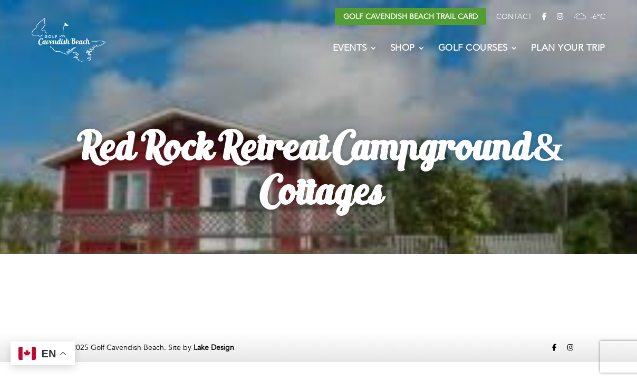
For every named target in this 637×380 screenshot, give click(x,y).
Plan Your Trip (568, 49)
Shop (402, 49)
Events (350, 49)
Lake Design (214, 348)
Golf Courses (473, 49)
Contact (514, 17)
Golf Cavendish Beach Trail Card (410, 17)
